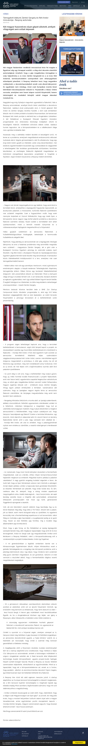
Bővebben (15, 744)
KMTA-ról (42, 6)
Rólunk (24, 731)
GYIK (39, 733)
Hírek (69, 6)
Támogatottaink (52, 6)
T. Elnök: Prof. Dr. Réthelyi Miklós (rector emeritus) (45, 737)
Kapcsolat (76, 6)
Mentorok (63, 6)
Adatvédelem (58, 731)
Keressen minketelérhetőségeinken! (72, 93)
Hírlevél (40, 731)
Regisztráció (75, 2)
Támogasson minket (63, 2)
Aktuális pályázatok (30, 6)
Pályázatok (25, 733)
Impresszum (57, 733)
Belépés (83, 2)
